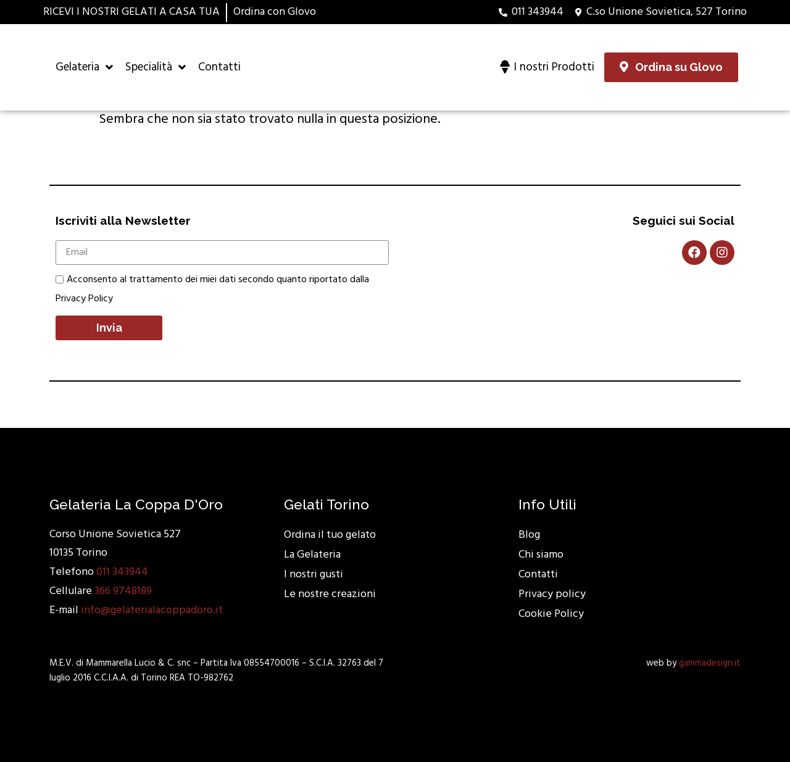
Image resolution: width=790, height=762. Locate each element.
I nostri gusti (313, 575)
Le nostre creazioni (330, 594)
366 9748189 (123, 591)
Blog (529, 535)
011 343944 (122, 572)
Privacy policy (552, 594)
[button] (671, 67)
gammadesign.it (710, 663)
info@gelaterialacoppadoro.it (152, 610)
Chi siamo (540, 555)
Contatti (538, 575)
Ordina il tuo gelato (330, 535)
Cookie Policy (551, 614)
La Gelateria (312, 555)
